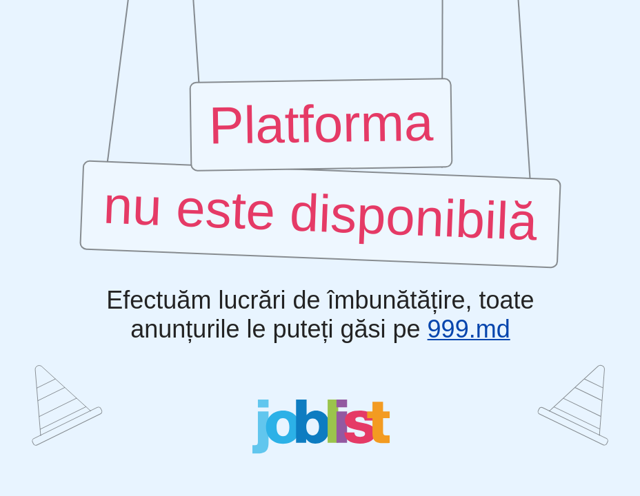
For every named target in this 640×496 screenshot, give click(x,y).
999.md (468, 329)
